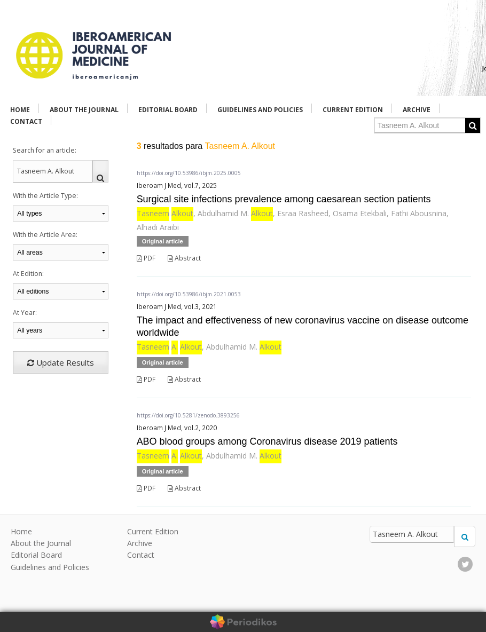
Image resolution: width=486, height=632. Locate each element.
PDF (146, 258)
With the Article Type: (45, 195)
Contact (26, 121)
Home (20, 109)
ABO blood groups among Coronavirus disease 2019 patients (267, 441)
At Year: (25, 312)
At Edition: (28, 273)
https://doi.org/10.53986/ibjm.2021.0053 (189, 294)
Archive (416, 109)
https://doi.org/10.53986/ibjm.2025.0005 (189, 173)
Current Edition (353, 109)
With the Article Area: (45, 234)
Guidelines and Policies (260, 109)
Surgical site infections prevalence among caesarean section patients (284, 199)
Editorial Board (168, 109)
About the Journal (84, 109)
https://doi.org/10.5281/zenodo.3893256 (188, 415)
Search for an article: (44, 150)
